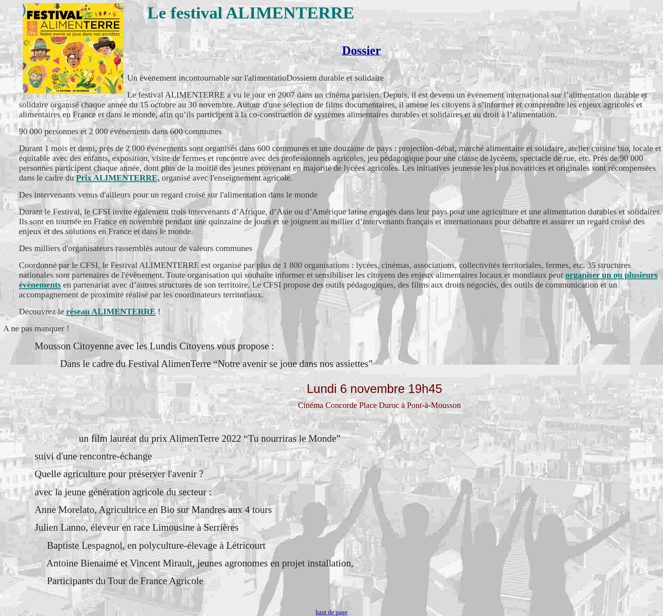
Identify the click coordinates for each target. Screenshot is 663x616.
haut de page (332, 612)
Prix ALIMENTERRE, (117, 178)
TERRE (141, 311)
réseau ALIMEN (96, 311)
